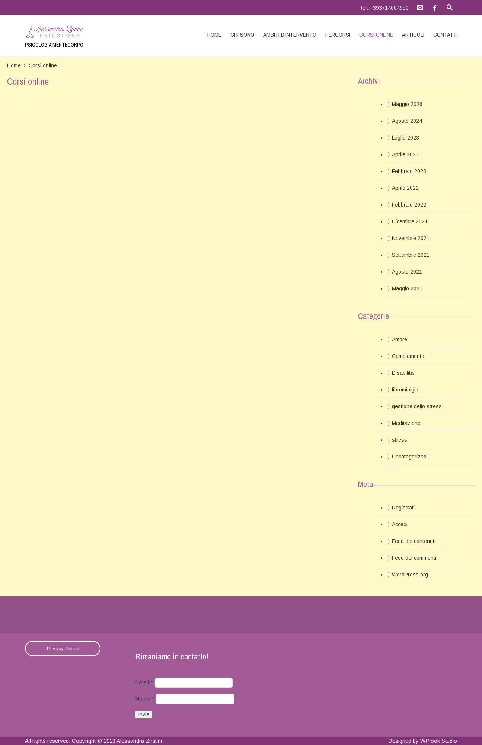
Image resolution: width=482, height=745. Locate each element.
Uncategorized (409, 457)
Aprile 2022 (405, 188)
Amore (399, 339)
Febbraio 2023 (409, 171)
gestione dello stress (417, 406)
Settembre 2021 (411, 255)
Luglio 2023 (405, 138)
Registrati (403, 508)
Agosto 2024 (407, 121)
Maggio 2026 (407, 104)
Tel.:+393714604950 (384, 8)
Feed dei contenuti (413, 541)
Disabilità (403, 373)
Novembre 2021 (411, 238)
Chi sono (242, 35)
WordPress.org (410, 575)
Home (214, 35)
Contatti (445, 35)
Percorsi (337, 35)
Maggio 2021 (407, 288)
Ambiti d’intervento (289, 35)
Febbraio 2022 (409, 205)
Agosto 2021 (407, 272)
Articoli (413, 35)
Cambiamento (408, 356)
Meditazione (406, 423)
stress (399, 440)
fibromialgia (405, 390)
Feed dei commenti (414, 558)
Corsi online (376, 35)
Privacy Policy (63, 648)
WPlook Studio (438, 741)
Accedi (400, 524)
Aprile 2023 (405, 154)
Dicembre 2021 (410, 221)
